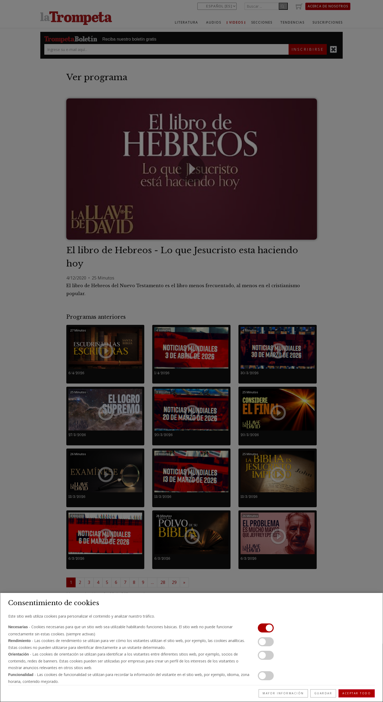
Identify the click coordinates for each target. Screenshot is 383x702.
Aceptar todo (356, 693)
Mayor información (283, 693)
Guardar (323, 693)
